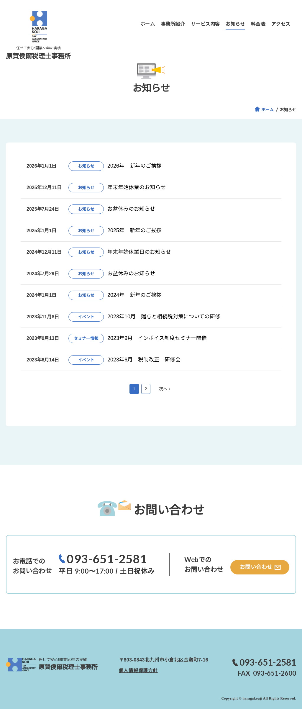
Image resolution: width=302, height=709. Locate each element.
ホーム (267, 109)
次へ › (164, 388)
